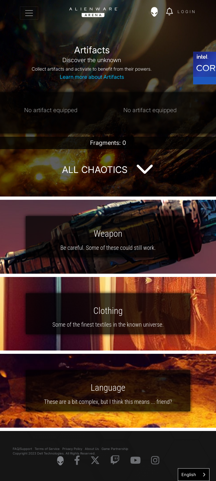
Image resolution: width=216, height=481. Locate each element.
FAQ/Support (22, 449)
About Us (92, 449)
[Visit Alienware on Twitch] (115, 460)
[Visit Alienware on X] (95, 460)
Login (186, 11)
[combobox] (193, 474)
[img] (157, 12)
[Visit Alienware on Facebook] (77, 460)
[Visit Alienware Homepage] (60, 460)
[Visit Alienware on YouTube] (135, 460)
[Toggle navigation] (29, 13)
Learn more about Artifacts (92, 77)
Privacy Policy (72, 449)
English (188, 474)
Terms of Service (47, 449)
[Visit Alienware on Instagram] (155, 460)
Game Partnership (114, 449)
